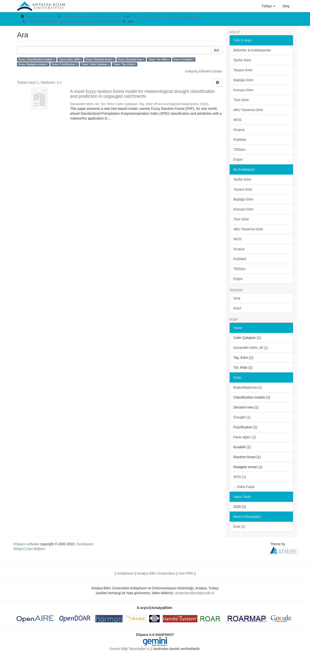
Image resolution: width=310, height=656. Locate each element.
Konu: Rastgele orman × (33, 64)
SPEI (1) (239, 477)
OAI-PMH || (187, 573)
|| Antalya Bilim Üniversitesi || (155, 573)
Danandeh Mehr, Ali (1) (250, 348)
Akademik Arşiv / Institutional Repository (94, 16)
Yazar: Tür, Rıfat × (159, 59)
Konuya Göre (243, 90)
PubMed (239, 140)
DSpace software (26, 544)
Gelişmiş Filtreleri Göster (203, 71)
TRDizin (239, 150)
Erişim (238, 159)
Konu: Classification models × (36, 59)
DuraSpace (84, 544)
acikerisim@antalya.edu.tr (194, 593)
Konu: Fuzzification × (65, 64)
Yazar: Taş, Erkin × (125, 64)
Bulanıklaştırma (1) (247, 387)
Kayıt (237, 308)
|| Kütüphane (123, 573)
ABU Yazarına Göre (248, 110)
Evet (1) (239, 526)
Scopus (239, 130)
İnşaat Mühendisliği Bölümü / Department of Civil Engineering (74, 21)
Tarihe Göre (242, 60)
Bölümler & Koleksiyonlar (252, 50)
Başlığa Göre (243, 80)
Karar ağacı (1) (244, 437)
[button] (268, 6)
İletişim (18, 549)
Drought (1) (242, 417)
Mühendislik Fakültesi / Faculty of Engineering (167, 16)
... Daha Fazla (244, 487)
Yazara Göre (242, 70)
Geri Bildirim (36, 549)
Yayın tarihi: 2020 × (70, 59)
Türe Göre (241, 100)
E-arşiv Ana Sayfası (40, 16)
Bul (216, 50)
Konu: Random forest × (100, 59)
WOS (237, 120)
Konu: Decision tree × (131, 59)
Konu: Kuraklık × (184, 59)
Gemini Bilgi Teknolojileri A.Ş (130, 649)
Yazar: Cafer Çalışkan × (95, 64)
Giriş (236, 298)
